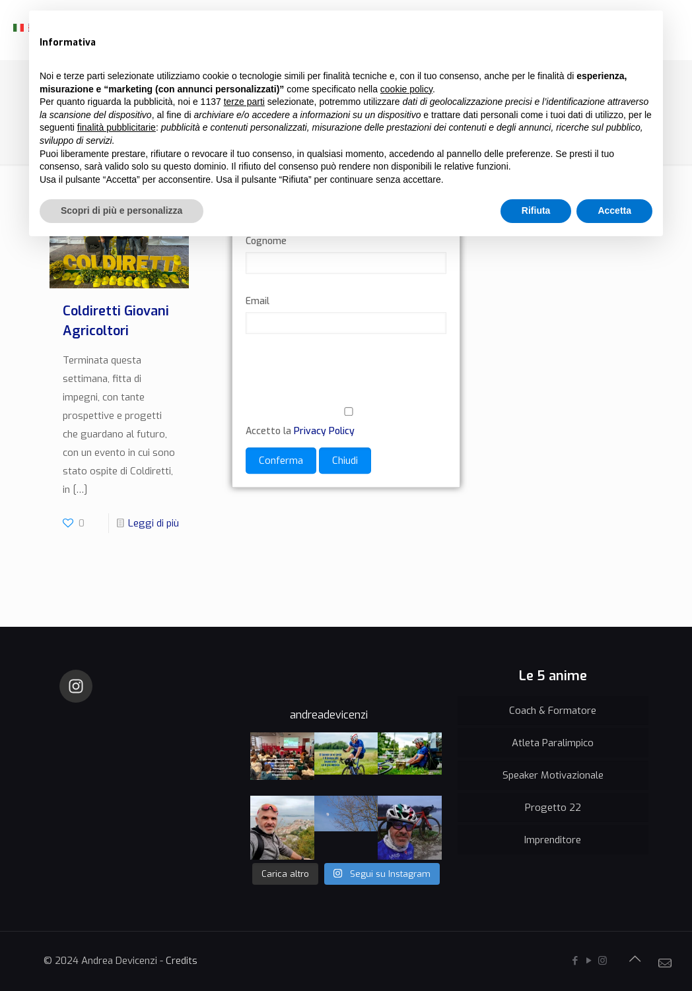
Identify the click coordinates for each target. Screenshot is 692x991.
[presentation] (346, 378)
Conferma (281, 461)
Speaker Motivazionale (553, 775)
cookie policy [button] (406, 89)
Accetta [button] (614, 210)
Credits (181, 960)
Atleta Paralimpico (553, 743)
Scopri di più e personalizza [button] (121, 210)
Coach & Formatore (552, 710)
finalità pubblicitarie (116, 127)
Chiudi (345, 461)
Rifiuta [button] (536, 210)
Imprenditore (552, 840)
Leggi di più (153, 523)
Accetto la (346, 423)
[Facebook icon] (575, 960)
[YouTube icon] (589, 960)
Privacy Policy (324, 432)
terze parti (244, 101)
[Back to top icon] (634, 959)
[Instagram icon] (602, 960)
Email (257, 302)
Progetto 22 (553, 807)
